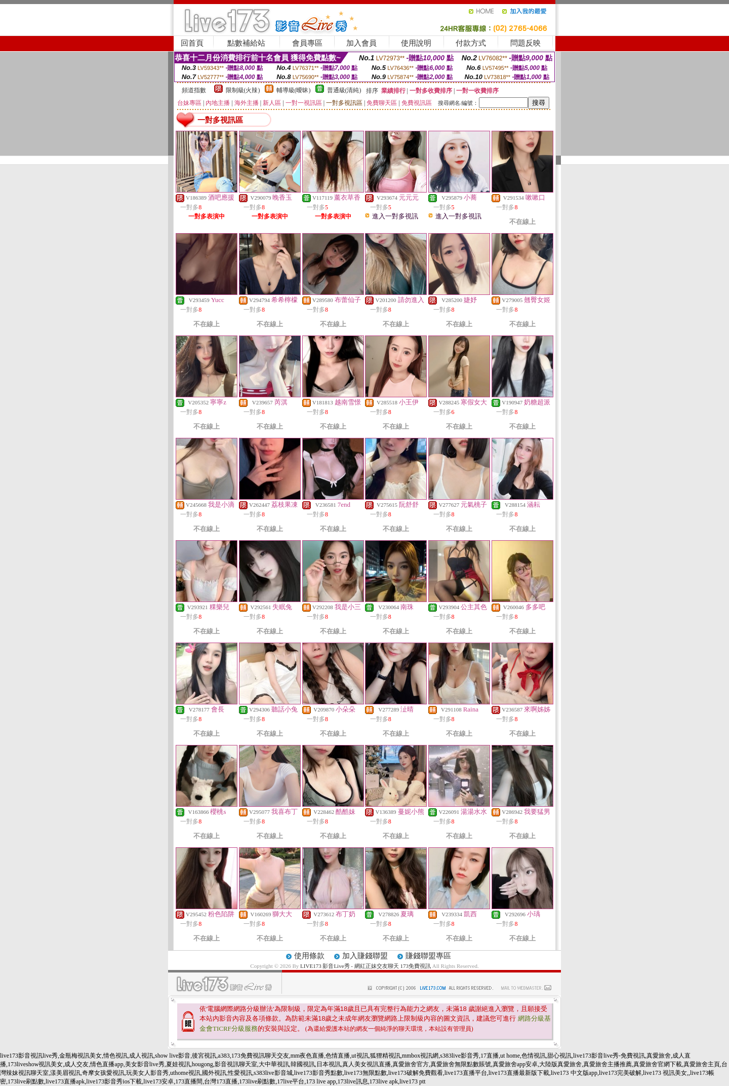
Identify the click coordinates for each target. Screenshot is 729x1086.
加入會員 (361, 43)
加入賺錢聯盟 (365, 956)
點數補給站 (246, 43)
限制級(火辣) (243, 90)
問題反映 (525, 43)
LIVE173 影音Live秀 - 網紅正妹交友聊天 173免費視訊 (365, 966)
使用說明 (416, 43)
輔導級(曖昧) (293, 90)
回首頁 (192, 43)
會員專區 (307, 43)
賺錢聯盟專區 (428, 956)
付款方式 (471, 43)
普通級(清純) (344, 90)
